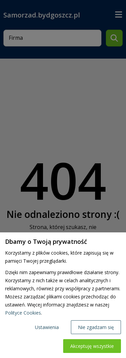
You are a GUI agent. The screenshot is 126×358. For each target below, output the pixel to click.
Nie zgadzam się (96, 327)
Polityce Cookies (23, 313)
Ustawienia (47, 327)
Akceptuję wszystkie (92, 346)
